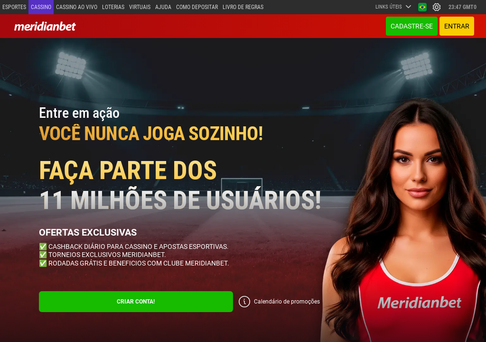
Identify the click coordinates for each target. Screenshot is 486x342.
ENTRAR (456, 26)
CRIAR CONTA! (136, 301)
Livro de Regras (243, 7)
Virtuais (139, 7)
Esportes (14, 7)
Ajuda (163, 7)
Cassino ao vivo (76, 7)
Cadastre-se (412, 26)
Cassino (41, 7)
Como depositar (197, 7)
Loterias (113, 7)
